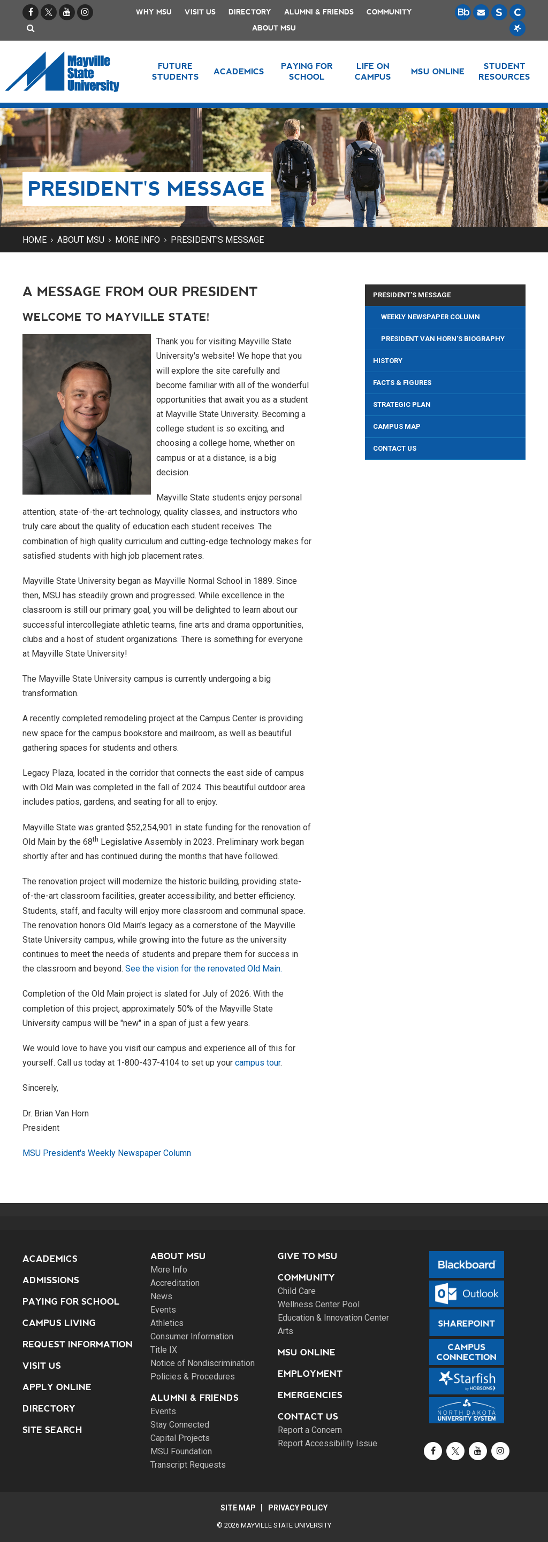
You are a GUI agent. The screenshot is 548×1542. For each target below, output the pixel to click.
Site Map (237, 1508)
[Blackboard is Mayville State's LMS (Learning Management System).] (463, 12)
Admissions (50, 1280)
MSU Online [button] (438, 71)
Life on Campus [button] (373, 71)
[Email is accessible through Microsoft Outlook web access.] (481, 12)
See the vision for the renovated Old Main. (203, 968)
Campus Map (397, 426)
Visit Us (200, 12)
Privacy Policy (298, 1508)
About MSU (274, 28)
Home (34, 240)
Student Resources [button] (504, 71)
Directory (250, 12)
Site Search (52, 1430)
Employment (310, 1374)
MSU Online (307, 1352)
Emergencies (310, 1395)
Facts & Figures (402, 383)
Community (389, 12)
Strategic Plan (402, 404)
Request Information (77, 1344)
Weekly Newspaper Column (430, 317)
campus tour (257, 1063)
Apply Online (57, 1387)
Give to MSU (308, 1256)
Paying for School (71, 1302)
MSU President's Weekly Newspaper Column (106, 1153)
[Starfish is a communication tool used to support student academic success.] (517, 28)
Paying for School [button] (307, 71)
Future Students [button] (175, 71)
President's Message (217, 240)
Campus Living (59, 1323)
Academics (50, 1259)
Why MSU (154, 12)
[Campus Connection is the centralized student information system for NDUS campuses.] (517, 12)
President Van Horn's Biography (443, 339)
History (387, 361)
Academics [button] (239, 71)
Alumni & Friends (319, 12)
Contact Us (394, 448)
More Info (137, 240)
